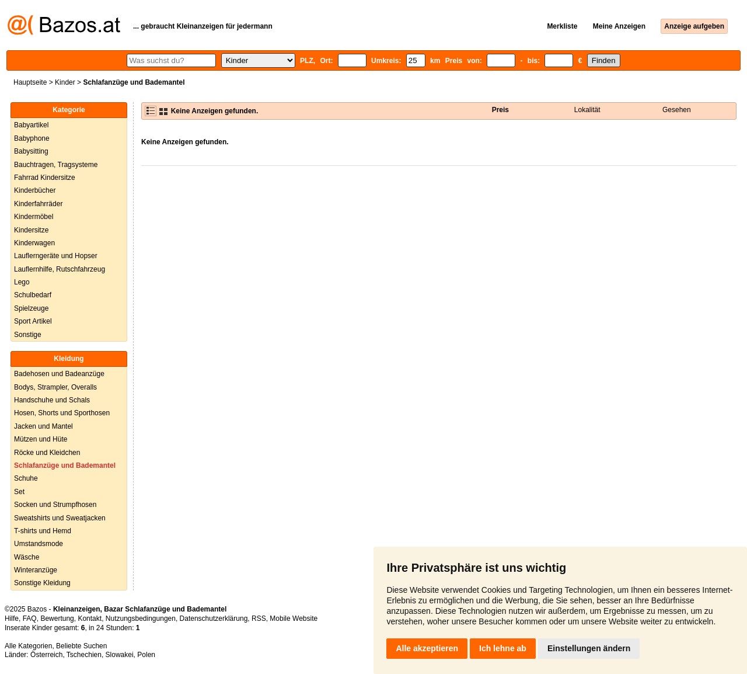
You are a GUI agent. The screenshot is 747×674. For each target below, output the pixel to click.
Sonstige (27, 335)
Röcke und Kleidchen (47, 453)
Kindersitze (31, 230)
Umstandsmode (38, 544)
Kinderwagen (34, 243)
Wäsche (26, 557)
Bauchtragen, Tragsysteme (55, 165)
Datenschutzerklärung (214, 618)
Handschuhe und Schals (52, 400)
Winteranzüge (35, 570)
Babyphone (32, 138)
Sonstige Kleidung (42, 583)
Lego (22, 282)
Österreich (46, 655)
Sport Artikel (33, 321)
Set (19, 492)
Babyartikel (31, 125)
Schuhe (26, 478)
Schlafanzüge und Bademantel (65, 465)
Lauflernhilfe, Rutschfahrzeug (59, 269)
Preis (500, 110)
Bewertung (57, 618)
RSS (259, 618)
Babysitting (31, 151)
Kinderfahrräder (38, 204)
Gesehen (676, 110)
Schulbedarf (32, 295)
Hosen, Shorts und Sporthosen (62, 413)
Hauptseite (30, 82)
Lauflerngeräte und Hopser (55, 256)
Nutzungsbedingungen (141, 618)
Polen (146, 655)
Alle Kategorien (28, 646)
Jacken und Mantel (43, 426)
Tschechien (84, 655)
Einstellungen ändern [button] (588, 648)
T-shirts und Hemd (42, 531)
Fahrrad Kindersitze (44, 177)
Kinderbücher (34, 190)
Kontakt (90, 618)
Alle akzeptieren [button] (427, 648)
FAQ (30, 618)
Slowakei (120, 655)
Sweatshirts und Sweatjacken (60, 518)
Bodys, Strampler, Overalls (55, 387)
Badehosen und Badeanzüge (59, 374)
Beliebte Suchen (81, 646)
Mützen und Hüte (40, 439)
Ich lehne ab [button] (502, 648)
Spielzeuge (31, 308)
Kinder (65, 82)
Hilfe (12, 618)
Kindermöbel (33, 217)
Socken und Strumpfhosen (55, 505)
